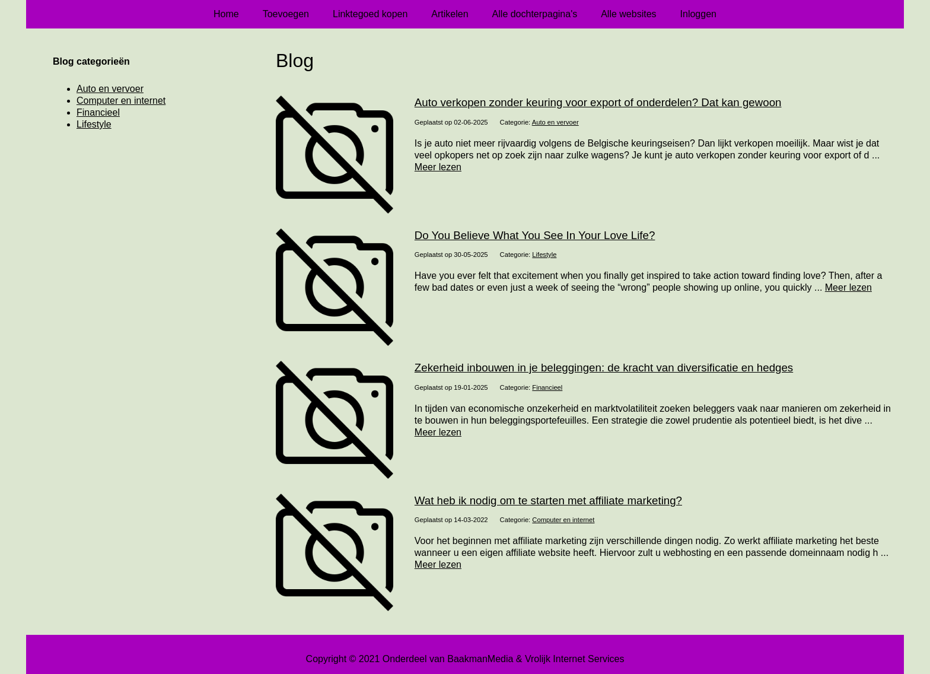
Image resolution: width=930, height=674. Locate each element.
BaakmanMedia (480, 659)
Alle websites (628, 14)
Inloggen (698, 14)
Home (226, 14)
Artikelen (449, 14)
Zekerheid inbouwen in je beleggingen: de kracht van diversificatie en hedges (604, 367)
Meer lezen (438, 167)
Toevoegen (286, 14)
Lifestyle (544, 254)
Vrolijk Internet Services (574, 659)
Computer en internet (563, 519)
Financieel (547, 387)
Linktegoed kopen (370, 14)
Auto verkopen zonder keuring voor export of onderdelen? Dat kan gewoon (598, 102)
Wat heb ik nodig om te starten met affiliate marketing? (548, 500)
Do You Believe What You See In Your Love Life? (535, 235)
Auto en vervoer (555, 122)
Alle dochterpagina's (535, 14)
